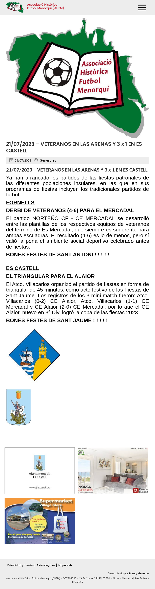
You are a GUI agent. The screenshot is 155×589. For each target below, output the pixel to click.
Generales (48, 160)
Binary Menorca (139, 573)
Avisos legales (46, 565)
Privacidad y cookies (20, 565)
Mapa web (65, 565)
